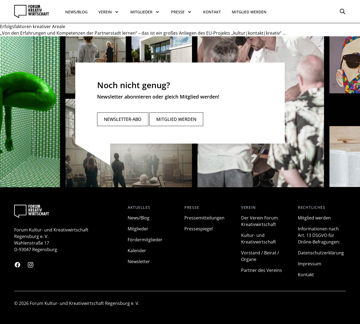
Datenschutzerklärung (321, 253)
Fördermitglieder (145, 240)
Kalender (137, 251)
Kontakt (212, 11)
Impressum (309, 264)
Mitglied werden (249, 11)
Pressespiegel (198, 229)
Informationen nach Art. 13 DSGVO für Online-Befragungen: (319, 235)
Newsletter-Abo (123, 119)
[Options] (342, 11)
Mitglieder (138, 229)
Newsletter (139, 261)
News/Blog (76, 11)
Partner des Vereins (261, 270)
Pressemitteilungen (204, 218)
